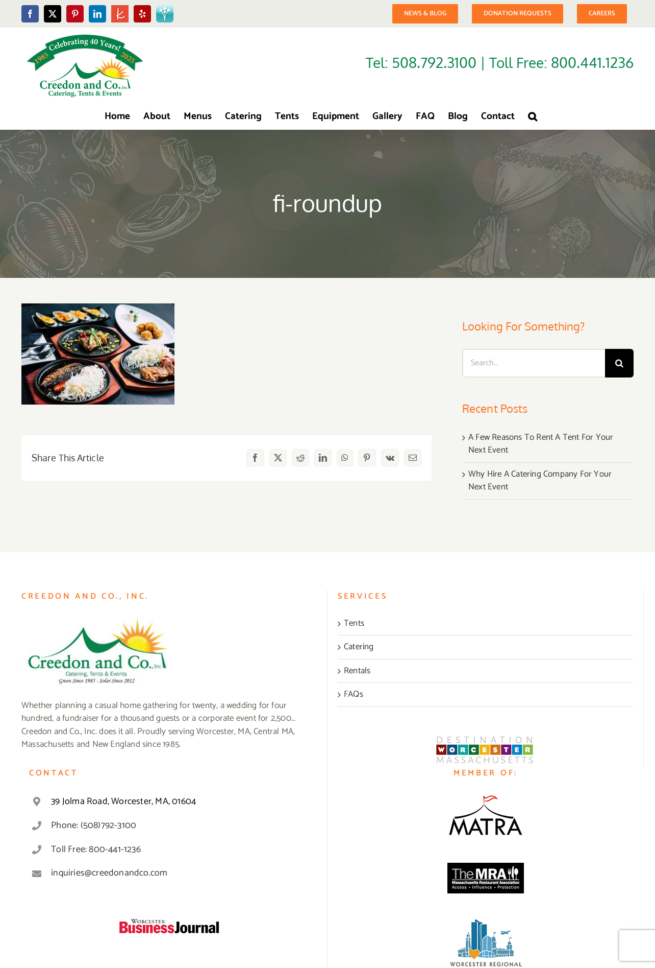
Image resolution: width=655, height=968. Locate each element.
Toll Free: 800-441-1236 (96, 849)
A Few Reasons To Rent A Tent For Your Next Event (540, 444)
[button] (532, 116)
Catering (359, 647)
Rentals (357, 671)
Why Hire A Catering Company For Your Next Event (540, 480)
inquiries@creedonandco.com (109, 873)
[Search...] (533, 363)
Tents (354, 623)
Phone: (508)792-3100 (93, 825)
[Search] (619, 363)
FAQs (353, 694)
